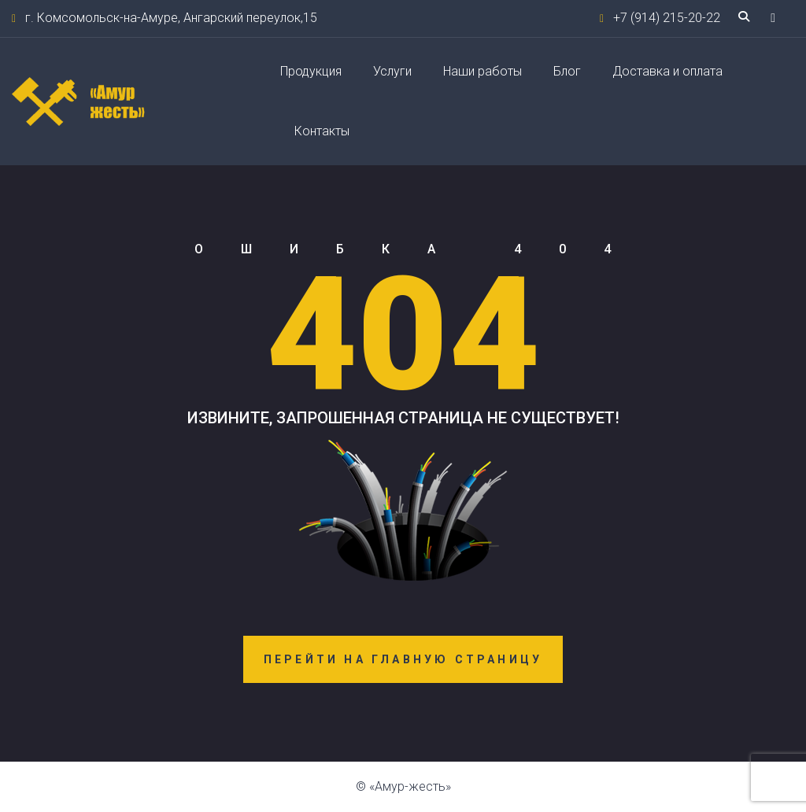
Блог (567, 71)
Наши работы (482, 71)
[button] (773, 17)
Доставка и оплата (667, 71)
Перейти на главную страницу (403, 659)
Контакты (321, 131)
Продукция (311, 71)
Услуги (392, 71)
